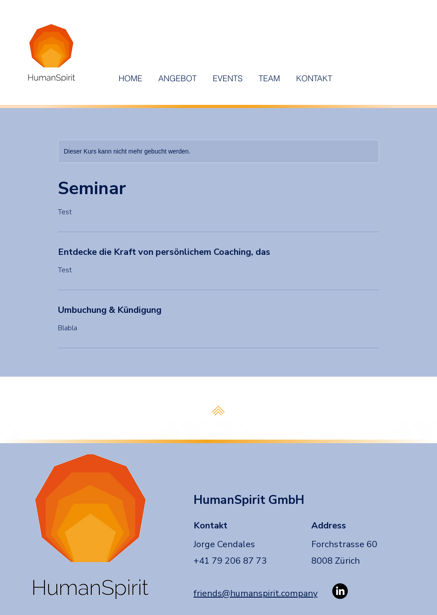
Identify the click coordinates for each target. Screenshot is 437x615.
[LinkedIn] (340, 591)
